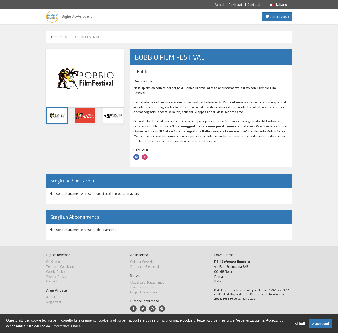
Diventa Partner (141, 287)
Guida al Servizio (142, 261)
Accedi (219, 4)
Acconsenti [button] (320, 323)
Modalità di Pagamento (147, 282)
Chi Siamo (53, 261)
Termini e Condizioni (60, 266)
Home (53, 36)
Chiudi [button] (300, 323)
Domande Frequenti (144, 266)
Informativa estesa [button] (67, 326)
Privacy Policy (56, 276)
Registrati (235, 4)
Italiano (276, 4)
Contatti (254, 4)
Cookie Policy (55, 271)
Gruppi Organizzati (143, 292)
